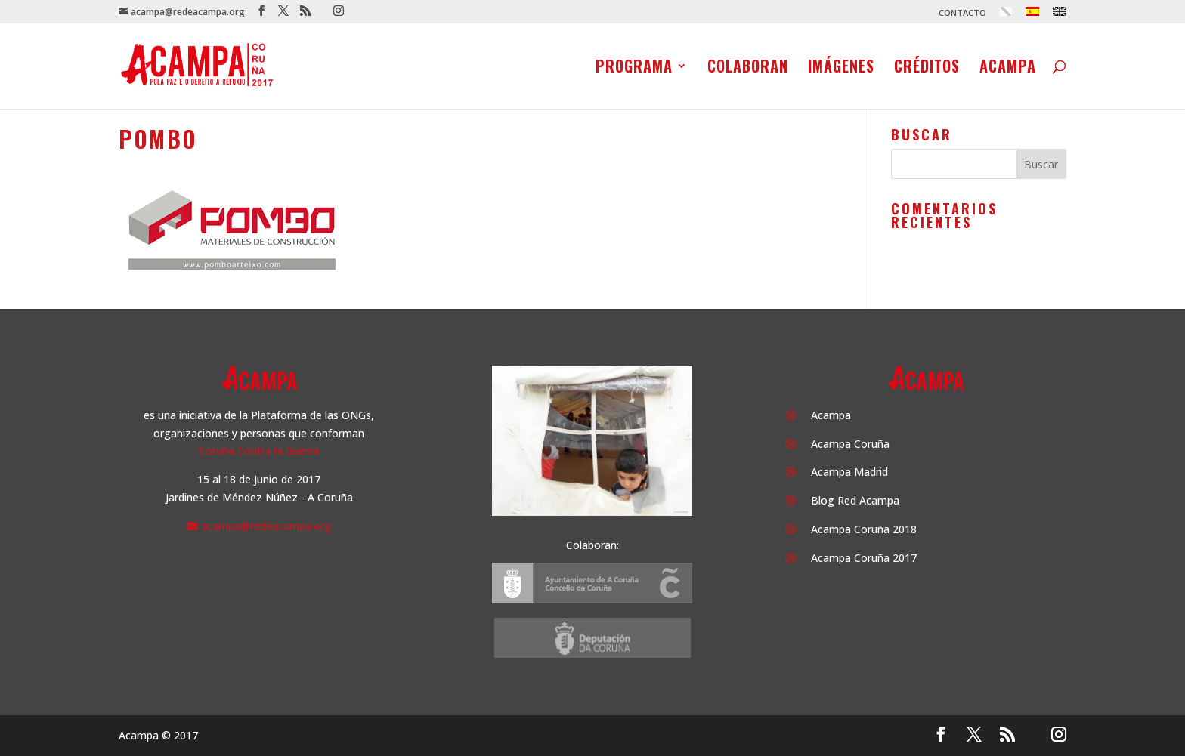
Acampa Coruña (850, 444)
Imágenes (841, 68)
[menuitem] (1006, 15)
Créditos (927, 68)
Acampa (1007, 68)
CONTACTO (962, 13)
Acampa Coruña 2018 (864, 529)
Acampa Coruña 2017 (864, 558)
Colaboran (747, 68)
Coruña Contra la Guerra (259, 450)
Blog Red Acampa (855, 500)
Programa (634, 68)
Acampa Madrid (849, 471)
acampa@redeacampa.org (266, 526)
